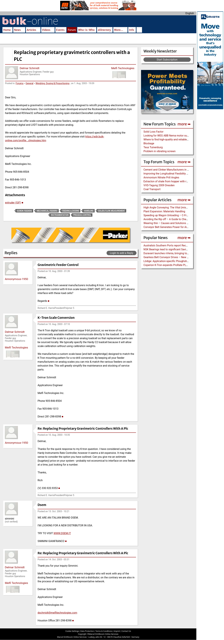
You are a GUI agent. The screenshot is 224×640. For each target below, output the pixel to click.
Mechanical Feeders (47, 211)
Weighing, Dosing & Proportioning (52, 83)
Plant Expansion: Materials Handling (164, 211)
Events (60, 29)
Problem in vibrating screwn (159, 151)
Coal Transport (152, 189)
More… (118, 29)
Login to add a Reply (121, 253)
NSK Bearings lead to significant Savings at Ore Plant (173, 249)
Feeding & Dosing (70, 211)
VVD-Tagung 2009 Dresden (159, 185)
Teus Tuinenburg (153, 147)
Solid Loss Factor (153, 131)
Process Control (82, 215)
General (29, 83)
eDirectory (104, 29)
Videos (46, 29)
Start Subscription (167, 59)
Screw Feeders (24, 211)
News (17, 29)
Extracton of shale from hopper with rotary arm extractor (175, 181)
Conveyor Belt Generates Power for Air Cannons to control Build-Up (182, 227)
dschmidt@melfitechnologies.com (57, 612)
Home (7, 29)
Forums (19, 83)
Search (139, 30)
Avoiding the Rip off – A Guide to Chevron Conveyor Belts (176, 219)
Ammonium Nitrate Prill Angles (161, 177)
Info (131, 29)
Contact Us (126, 631)
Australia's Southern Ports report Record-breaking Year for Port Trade (183, 245)
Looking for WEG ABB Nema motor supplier (168, 135)
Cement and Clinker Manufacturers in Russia (169, 169)
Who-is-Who (86, 29)
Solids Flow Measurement (111, 211)
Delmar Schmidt (29, 68)
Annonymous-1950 (16, 279)
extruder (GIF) (13, 202)
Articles (31, 29)
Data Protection (87, 631)
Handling (89, 211)
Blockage (148, 143)
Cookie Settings (72, 631)
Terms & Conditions (103, 631)
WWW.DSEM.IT (62, 533)
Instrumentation (60, 215)
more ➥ (184, 124)
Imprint (117, 631)
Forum (72, 29)
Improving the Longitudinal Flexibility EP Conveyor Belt (174, 173)
